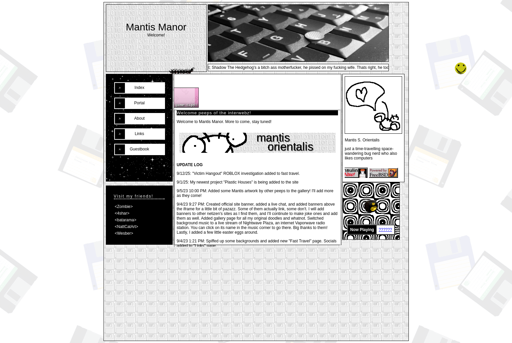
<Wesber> (124, 233)
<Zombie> (124, 206)
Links (139, 133)
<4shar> (122, 213)
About (139, 118)
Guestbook (139, 149)
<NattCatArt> (126, 226)
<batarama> (126, 220)
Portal (139, 103)
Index (139, 87)
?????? (385, 229)
